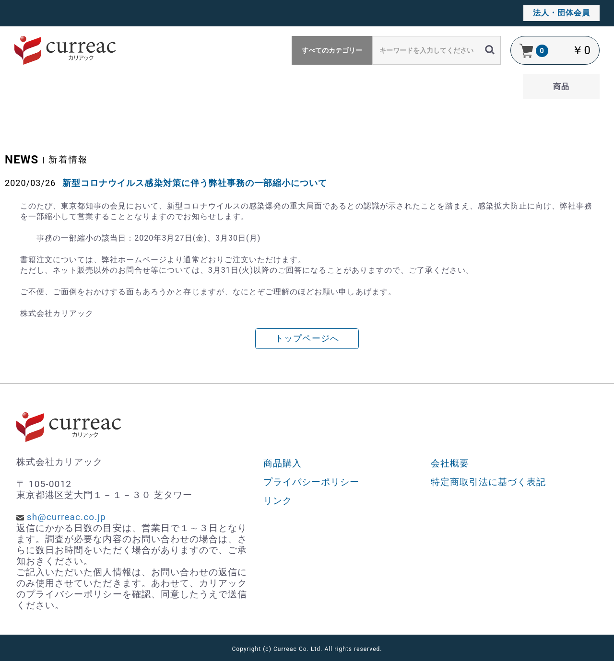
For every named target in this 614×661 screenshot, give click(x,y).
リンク (277, 500)
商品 (561, 86)
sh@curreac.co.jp (66, 516)
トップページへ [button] (307, 338)
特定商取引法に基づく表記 (488, 481)
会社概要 (450, 463)
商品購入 (282, 463)
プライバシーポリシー (311, 481)
